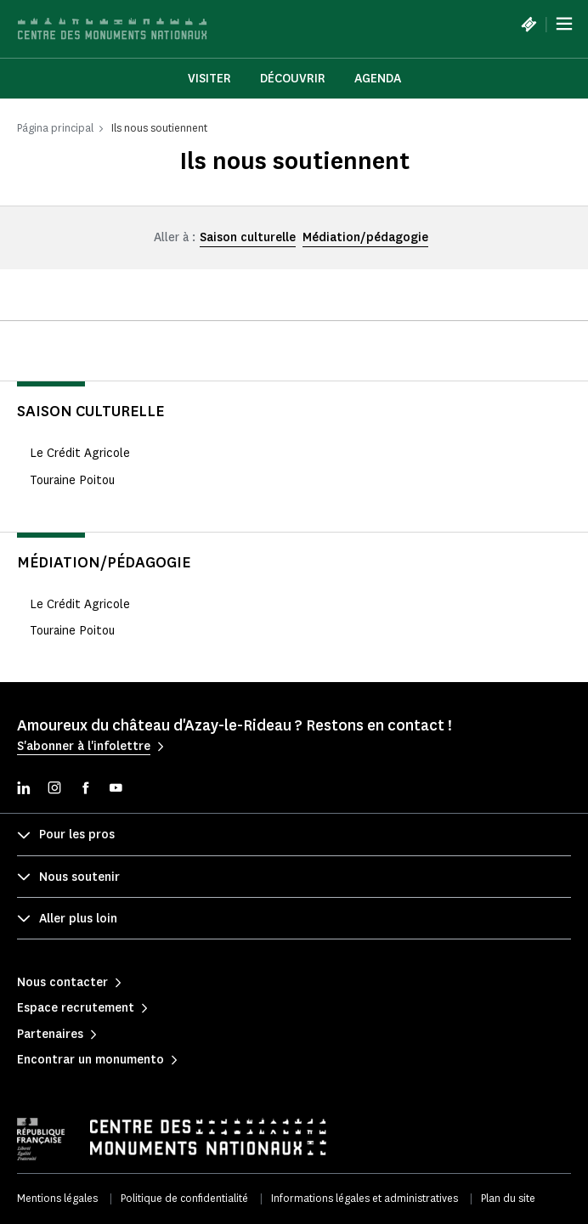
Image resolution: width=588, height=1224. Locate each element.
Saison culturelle (248, 237)
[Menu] (564, 23)
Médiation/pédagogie (365, 237)
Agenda (377, 79)
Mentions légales (57, 1198)
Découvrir (292, 79)
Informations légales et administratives (364, 1198)
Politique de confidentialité (184, 1198)
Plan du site (508, 1198)
